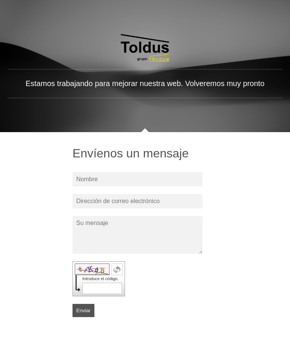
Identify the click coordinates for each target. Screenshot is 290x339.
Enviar (83, 310)
